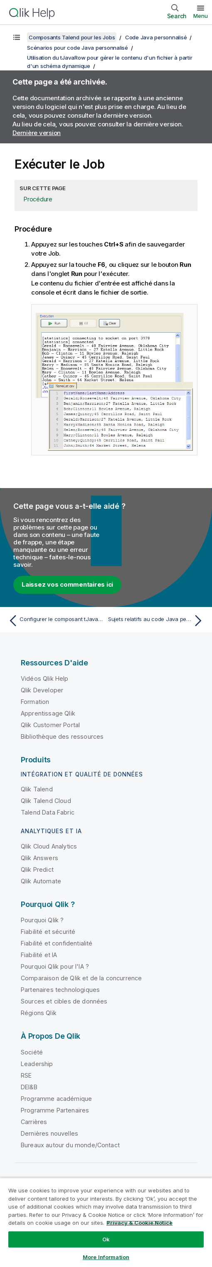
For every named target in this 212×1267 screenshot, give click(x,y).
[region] (106, 1222)
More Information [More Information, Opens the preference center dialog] (106, 1257)
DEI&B (29, 1086)
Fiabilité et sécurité (48, 931)
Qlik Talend (37, 789)
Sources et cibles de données (64, 1001)
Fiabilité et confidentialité (56, 943)
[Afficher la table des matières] (16, 37)
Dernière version (36, 133)
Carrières (34, 1121)
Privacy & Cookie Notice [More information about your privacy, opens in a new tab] (139, 1222)
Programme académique (56, 1098)
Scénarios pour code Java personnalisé (77, 47)
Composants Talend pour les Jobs (72, 37)
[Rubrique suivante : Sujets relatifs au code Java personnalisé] (157, 620)
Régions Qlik (39, 1012)
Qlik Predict (37, 869)
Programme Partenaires (55, 1110)
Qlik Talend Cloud (46, 800)
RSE (26, 1075)
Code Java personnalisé (156, 37)
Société (32, 1052)
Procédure (38, 199)
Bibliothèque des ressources (62, 736)
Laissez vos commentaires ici (67, 584)
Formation (35, 701)
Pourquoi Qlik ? (42, 920)
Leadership (37, 1063)
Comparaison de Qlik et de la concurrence (81, 978)
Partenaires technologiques (60, 989)
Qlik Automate (41, 881)
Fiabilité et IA (39, 954)
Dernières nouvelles (49, 1133)
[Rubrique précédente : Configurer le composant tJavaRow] (55, 620)
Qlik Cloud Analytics (49, 846)
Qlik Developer (42, 690)
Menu (200, 15)
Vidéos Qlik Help (45, 678)
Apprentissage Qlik (48, 713)
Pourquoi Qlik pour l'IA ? (55, 966)
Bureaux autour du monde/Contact (70, 1145)
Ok (106, 1239)
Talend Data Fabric (47, 812)
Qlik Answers (39, 857)
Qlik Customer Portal (50, 724)
